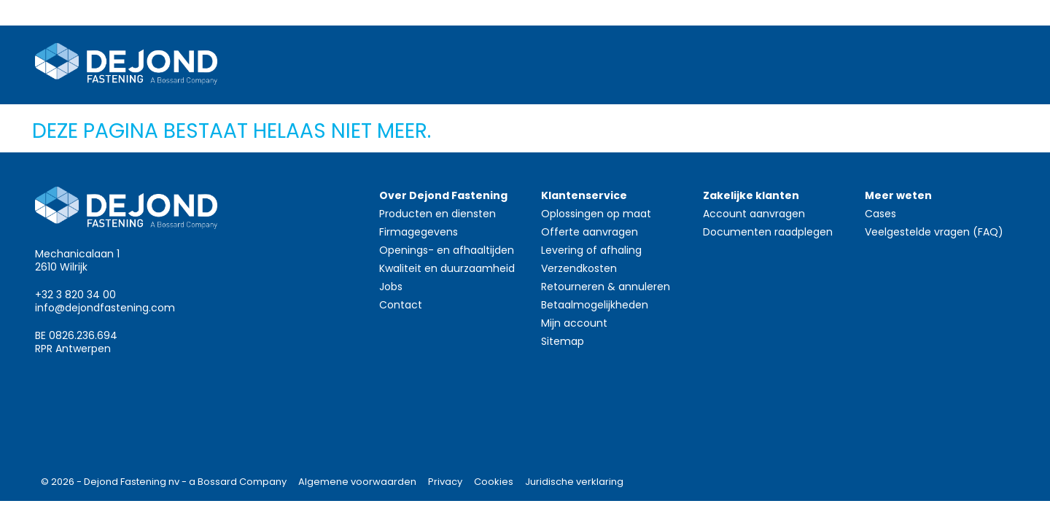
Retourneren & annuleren (605, 286)
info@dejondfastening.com (105, 307)
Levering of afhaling (591, 250)
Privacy (445, 482)
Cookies (493, 482)
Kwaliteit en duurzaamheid (447, 268)
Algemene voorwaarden (357, 482)
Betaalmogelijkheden (594, 305)
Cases (880, 213)
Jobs (390, 286)
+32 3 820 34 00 (75, 294)
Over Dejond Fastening (443, 195)
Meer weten (898, 195)
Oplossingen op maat (596, 213)
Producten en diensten (437, 213)
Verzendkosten (579, 268)
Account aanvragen (754, 213)
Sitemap (562, 341)
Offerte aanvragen (589, 232)
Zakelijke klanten (751, 195)
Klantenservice (584, 195)
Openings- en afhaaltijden (446, 250)
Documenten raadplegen (768, 232)
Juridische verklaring (574, 482)
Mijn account (574, 323)
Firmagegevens (418, 232)
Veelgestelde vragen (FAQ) (934, 232)
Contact (400, 305)
